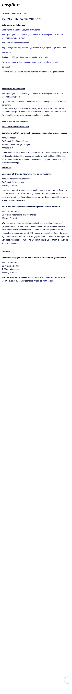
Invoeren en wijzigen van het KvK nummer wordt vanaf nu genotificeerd (33, 72)
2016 (25, 13)
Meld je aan (7, 122)
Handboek (5, 13)
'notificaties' (48, 281)
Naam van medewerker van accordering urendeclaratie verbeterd (30, 62)
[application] (71, 693)
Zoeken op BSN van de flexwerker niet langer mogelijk (25, 57)
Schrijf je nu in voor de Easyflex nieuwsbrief (21, 30)
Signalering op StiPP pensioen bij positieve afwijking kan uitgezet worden (34, 47)
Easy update (16, 13)
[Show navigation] (67, 680)
